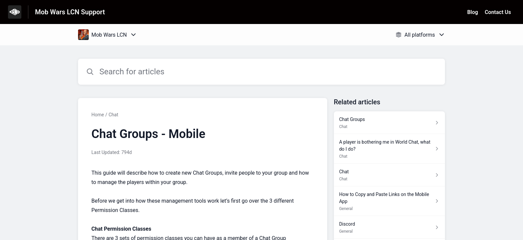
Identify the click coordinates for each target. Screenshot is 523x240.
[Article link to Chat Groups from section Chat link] (389, 122)
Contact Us (498, 12)
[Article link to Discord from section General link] (389, 227)
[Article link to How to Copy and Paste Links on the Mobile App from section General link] (389, 201)
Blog (472, 12)
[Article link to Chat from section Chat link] (389, 175)
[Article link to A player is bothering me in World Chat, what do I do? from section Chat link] (389, 149)
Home (97, 114)
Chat (113, 114)
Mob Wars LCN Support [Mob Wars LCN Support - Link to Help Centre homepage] (70, 12)
